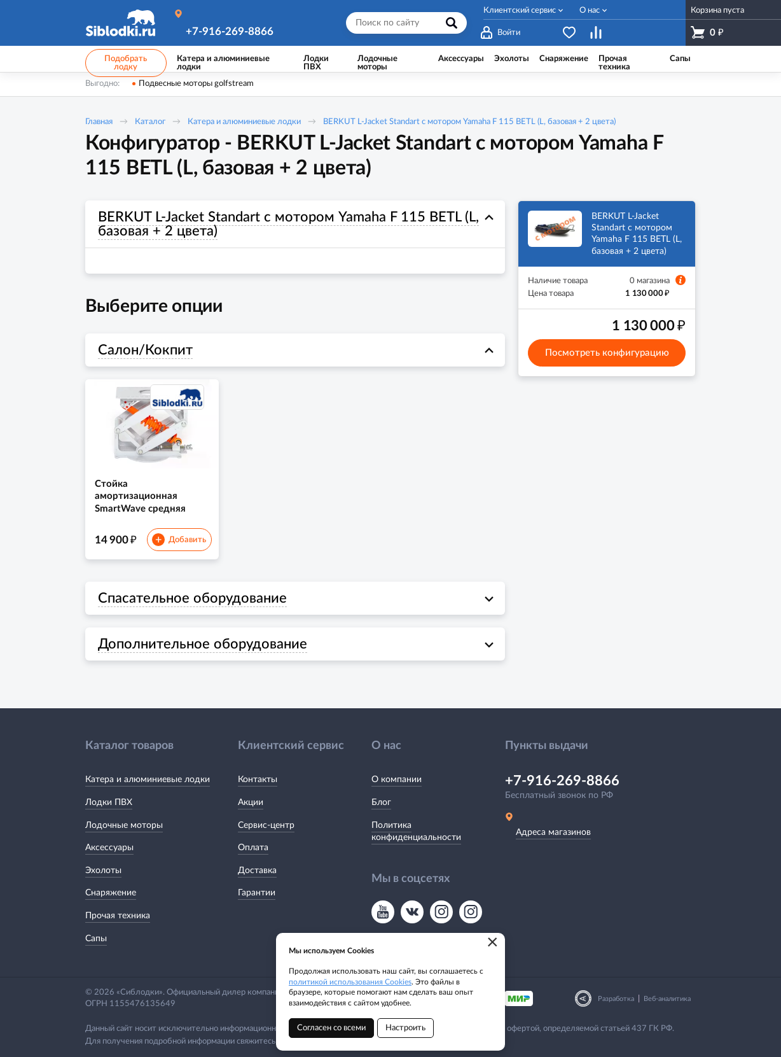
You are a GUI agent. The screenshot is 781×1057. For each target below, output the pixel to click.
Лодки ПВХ (108, 802)
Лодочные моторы (124, 825)
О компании (396, 779)
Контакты (257, 779)
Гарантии (256, 892)
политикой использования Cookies (350, 982)
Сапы (96, 938)
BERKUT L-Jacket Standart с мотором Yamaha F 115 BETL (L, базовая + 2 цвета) (469, 122)
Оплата (253, 847)
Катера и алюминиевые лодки (244, 122)
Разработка (616, 998)
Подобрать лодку (125, 63)
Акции (250, 802)
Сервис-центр (266, 825)
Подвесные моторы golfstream (196, 84)
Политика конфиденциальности (416, 832)
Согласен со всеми (331, 1028)
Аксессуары (109, 847)
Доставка (257, 870)
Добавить (178, 540)
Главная (99, 122)
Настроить (405, 1028)
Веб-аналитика (667, 998)
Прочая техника (117, 915)
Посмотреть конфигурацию (607, 353)
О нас (589, 10)
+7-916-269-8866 (229, 31)
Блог (381, 802)
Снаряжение (110, 892)
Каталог (150, 122)
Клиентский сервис (519, 10)
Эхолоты (103, 870)
